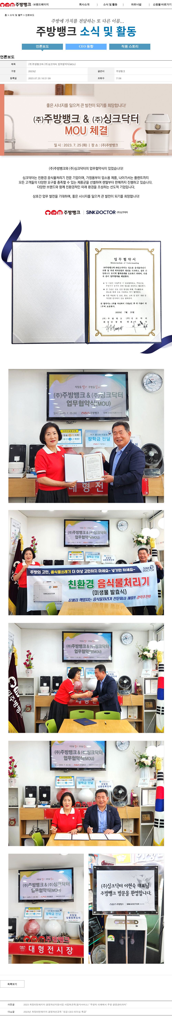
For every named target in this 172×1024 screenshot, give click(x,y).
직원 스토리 (129, 46)
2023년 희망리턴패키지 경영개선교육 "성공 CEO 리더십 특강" (55, 1011)
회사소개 (84, 4)
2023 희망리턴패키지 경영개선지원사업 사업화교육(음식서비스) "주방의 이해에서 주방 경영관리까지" (75, 1004)
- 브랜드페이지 (24, 5)
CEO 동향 (86, 46)
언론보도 (42, 46)
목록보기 (12, 984)
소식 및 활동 (110, 4)
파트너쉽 (136, 4)
